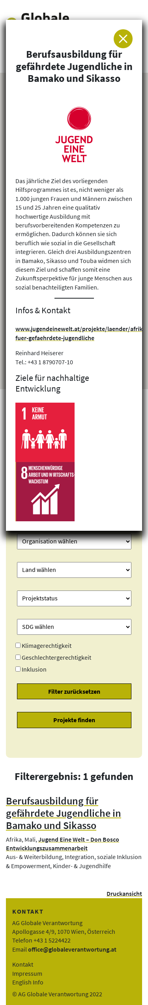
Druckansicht (124, 893)
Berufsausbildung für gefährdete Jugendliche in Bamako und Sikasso (63, 813)
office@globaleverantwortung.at (72, 949)
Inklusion (34, 669)
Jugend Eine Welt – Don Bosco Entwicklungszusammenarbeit (62, 843)
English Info (27, 982)
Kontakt (22, 964)
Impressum (27, 973)
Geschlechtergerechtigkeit (56, 657)
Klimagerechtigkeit (46, 645)
